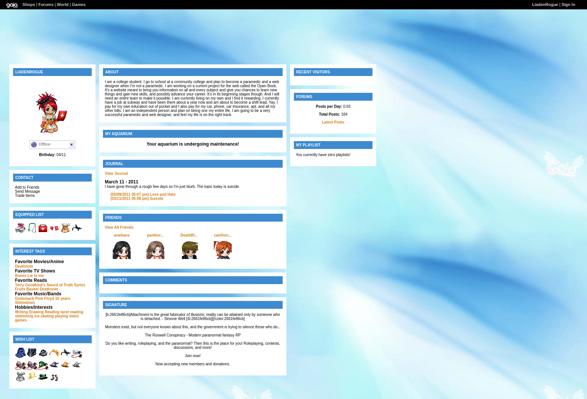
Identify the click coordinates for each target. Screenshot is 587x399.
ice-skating (44, 316)
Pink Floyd (44, 298)
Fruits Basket (27, 289)
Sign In (568, 4)
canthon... (222, 235)
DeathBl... (189, 235)
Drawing (36, 312)
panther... (155, 235)
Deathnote (24, 266)
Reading (52, 312)
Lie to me (35, 276)
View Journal (116, 173)
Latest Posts (333, 122)
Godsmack (24, 298)
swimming (24, 316)
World (63, 4)
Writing (21, 312)
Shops (28, 4)
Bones (21, 276)
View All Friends (119, 227)
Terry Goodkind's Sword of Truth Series (50, 285)
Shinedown (25, 303)
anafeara (121, 235)
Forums (46, 4)
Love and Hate (143, 194)
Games (79, 4)
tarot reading (72, 312)
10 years (62, 298)
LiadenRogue (545, 4)
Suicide (136, 199)
